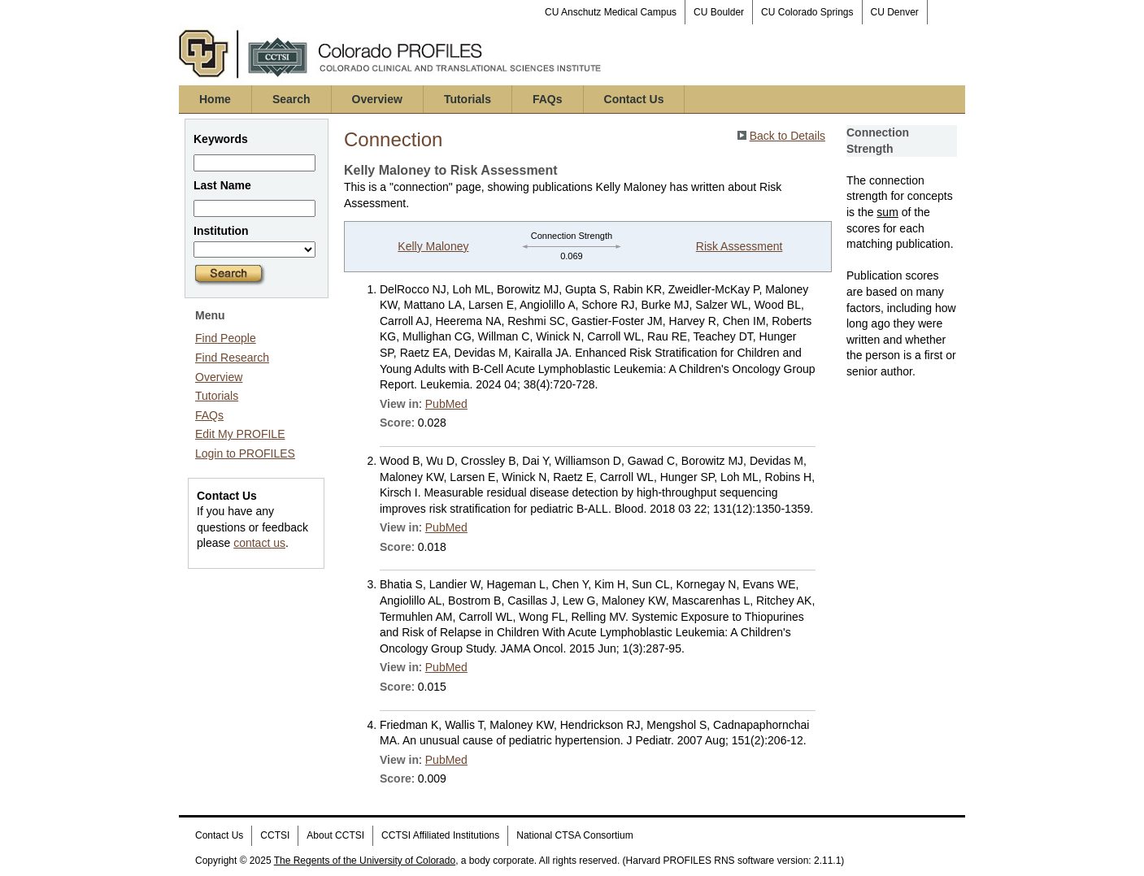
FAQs (548, 99)
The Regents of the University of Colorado (364, 860)
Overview (377, 99)
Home (215, 99)
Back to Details (787, 135)
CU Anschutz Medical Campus (610, 12)
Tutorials (467, 99)
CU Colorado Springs (807, 12)
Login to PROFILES (245, 453)
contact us (259, 542)
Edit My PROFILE (240, 433)
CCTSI (274, 835)
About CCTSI (335, 835)
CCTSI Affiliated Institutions (440, 835)
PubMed (446, 403)
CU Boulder (719, 12)
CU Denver (895, 12)
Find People (225, 338)
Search (291, 99)
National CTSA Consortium (574, 835)
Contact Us (634, 99)
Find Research (232, 357)
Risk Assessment (739, 246)
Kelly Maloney (433, 246)
